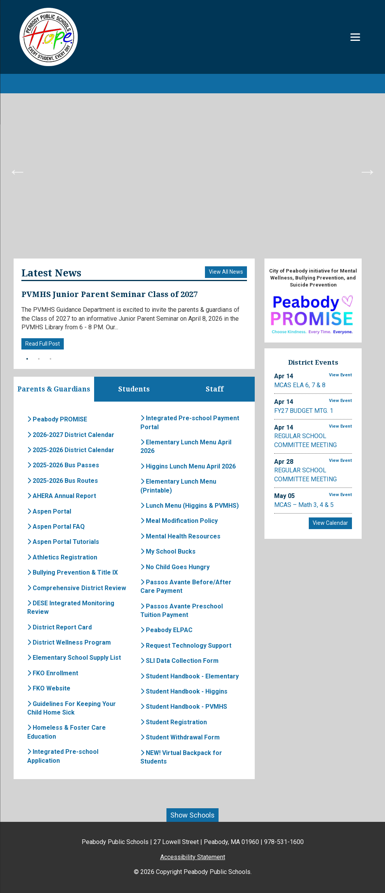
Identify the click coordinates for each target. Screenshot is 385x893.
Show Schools (192, 815)
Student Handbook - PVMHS (183, 707)
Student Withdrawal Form (180, 737)
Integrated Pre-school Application (62, 756)
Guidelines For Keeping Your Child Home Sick (71, 708)
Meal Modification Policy (179, 521)
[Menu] (355, 37)
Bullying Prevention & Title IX (72, 573)
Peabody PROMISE (57, 419)
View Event (340, 374)
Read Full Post (42, 344)
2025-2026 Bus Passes (63, 466)
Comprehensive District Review (76, 588)
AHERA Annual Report (61, 496)
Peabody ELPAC (166, 630)
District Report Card (59, 627)
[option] (192, 171)
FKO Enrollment (52, 673)
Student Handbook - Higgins (184, 692)
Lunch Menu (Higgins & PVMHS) (189, 506)
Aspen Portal (49, 512)
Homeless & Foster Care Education (66, 733)
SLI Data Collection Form (179, 661)
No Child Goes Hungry (175, 567)
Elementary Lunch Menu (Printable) (178, 486)
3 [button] (50, 359)
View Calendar (330, 523)
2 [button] (39, 359)
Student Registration (173, 722)
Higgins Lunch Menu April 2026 (188, 466)
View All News (226, 272)
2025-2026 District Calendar (70, 450)
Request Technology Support (185, 646)
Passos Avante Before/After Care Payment (185, 587)
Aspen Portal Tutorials (63, 542)
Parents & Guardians (53, 389)
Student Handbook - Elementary (189, 676)
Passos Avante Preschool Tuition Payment (181, 611)
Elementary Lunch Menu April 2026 (185, 447)
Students (133, 389)
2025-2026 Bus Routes (62, 481)
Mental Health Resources (180, 536)
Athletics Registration (62, 557)
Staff (215, 389)
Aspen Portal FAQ (56, 527)
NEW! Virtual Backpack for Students (181, 757)
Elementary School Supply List (74, 658)
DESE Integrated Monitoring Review (70, 608)
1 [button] (27, 359)
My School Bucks (168, 552)
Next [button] (367, 171)
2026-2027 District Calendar (70, 435)
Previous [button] (17, 171)
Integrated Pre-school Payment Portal (189, 423)
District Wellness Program (69, 643)
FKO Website (48, 688)
